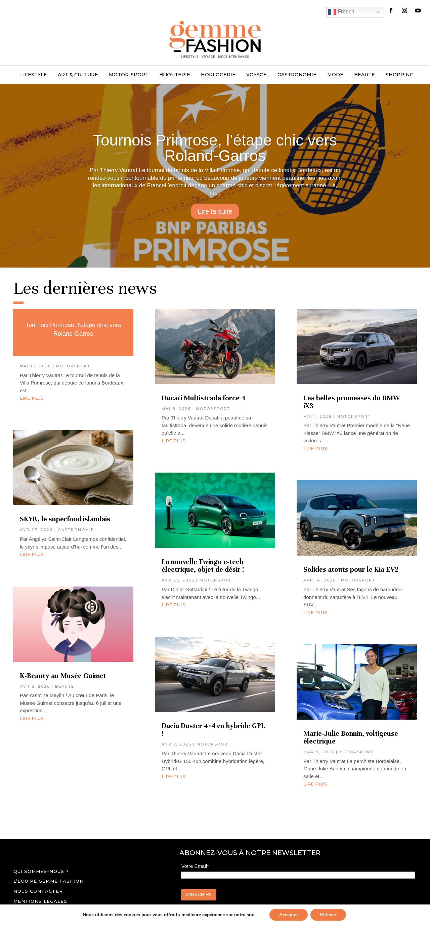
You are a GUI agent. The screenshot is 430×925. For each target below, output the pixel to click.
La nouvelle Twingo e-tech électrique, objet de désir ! (203, 566)
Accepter (288, 914)
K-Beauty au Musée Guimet (63, 676)
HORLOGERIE (218, 75)
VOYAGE (256, 75)
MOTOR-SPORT (128, 75)
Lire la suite (215, 211)
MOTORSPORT (73, 366)
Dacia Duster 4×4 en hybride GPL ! (213, 730)
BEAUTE (364, 75)
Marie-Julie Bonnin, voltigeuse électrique (350, 737)
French (341, 12)
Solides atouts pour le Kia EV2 (351, 569)
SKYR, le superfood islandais (65, 519)
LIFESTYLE (33, 75)
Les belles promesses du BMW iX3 (351, 402)
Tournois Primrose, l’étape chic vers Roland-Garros (215, 147)
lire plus (32, 398)
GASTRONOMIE (296, 75)
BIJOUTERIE (174, 75)
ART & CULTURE (78, 75)
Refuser (328, 914)
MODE (335, 75)
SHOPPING (400, 75)
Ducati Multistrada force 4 (203, 398)
